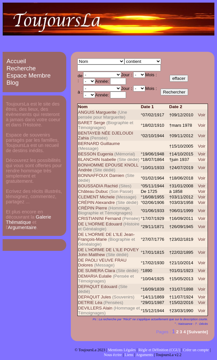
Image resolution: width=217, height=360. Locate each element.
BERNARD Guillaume (99, 143)
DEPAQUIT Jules (94, 297)
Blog (12, 82)
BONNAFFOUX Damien (101, 175)
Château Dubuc (93, 191)
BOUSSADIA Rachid (98, 185)
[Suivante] (197, 331)
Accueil (16, 61)
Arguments (144, 355)
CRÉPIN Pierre (92, 208)
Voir (201, 114)
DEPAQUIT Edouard (97, 286)
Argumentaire (22, 227)
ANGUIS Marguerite (97, 112)
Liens (129, 355)
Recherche (21, 68)
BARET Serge (91, 122)
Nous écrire (113, 355)
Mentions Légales (122, 350)
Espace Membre (28, 75)
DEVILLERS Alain (95, 308)
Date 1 (147, 106)
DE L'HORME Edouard (100, 224)
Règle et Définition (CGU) (159, 350)
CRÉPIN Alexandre (96, 202)
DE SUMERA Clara (96, 270)
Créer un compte (196, 350)
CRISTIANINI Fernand (99, 218)
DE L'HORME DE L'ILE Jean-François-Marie (106, 237)
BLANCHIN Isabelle (97, 159)
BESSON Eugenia (95, 153)
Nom (83, 106)
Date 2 (175, 106)
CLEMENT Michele (96, 196)
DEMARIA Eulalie (95, 276)
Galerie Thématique (28, 219)
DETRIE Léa (90, 302)
